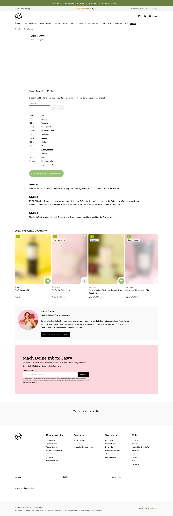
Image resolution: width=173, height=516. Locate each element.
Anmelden (83, 374)
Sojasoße (45, 134)
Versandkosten (52, 510)
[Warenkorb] (152, 16)
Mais (43, 157)
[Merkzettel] (139, 16)
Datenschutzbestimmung (30, 382)
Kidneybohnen (47, 149)
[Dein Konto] (144, 16)
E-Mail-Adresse (28, 370)
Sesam (44, 153)
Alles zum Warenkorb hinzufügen (47, 173)
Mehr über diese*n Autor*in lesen (55, 334)
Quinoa (44, 138)
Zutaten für (33, 104)
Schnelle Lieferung (22, 9)
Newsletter (71, 3)
